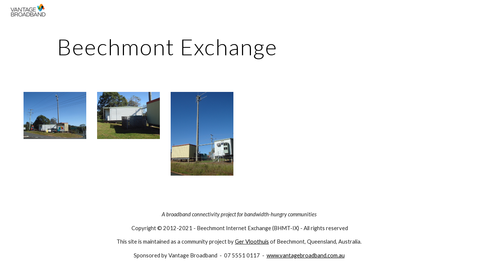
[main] (167, 46)
